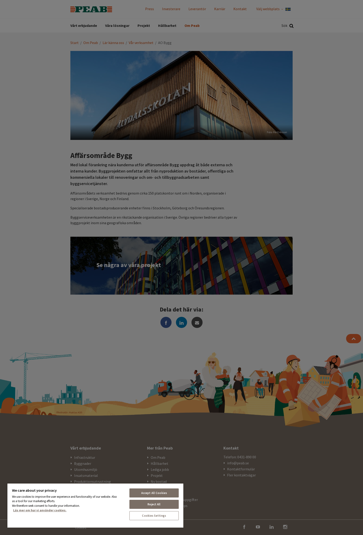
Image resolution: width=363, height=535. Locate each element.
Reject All (153, 504)
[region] (95, 505)
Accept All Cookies (154, 493)
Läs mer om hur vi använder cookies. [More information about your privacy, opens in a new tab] (39, 510)
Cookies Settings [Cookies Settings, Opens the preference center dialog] (154, 516)
